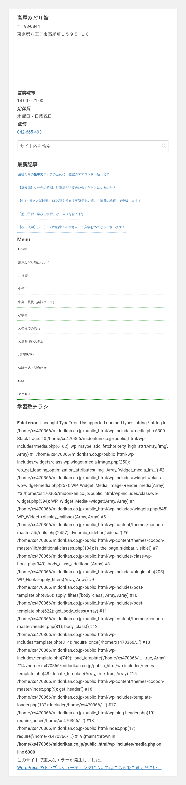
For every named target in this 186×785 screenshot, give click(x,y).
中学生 (23, 289)
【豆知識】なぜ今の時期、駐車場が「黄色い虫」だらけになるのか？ (67, 187)
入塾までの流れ (29, 328)
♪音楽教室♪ (26, 354)
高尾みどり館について (34, 262)
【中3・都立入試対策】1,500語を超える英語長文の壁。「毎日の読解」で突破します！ (79, 200)
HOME (22, 249)
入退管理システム (30, 341)
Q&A (21, 381)
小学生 (23, 315)
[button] (164, 146)
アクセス (24, 394)
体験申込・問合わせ (32, 368)
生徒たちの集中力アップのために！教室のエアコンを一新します (63, 174)
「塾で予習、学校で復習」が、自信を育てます (51, 214)
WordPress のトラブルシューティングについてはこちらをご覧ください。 (89, 767)
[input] (93, 145)
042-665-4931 (30, 132)
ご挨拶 (23, 275)
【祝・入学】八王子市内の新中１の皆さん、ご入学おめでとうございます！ (71, 227)
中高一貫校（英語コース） (37, 302)
